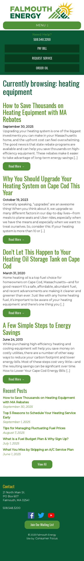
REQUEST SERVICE (42, 58)
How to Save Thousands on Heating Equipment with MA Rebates (35, 112)
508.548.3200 (42, 39)
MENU (42, 25)
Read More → (17, 166)
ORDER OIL (42, 68)
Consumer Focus (46, 538)
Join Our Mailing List (42, 524)
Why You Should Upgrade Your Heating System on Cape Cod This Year (41, 185)
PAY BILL (42, 48)
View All (42, 464)
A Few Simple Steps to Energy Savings (37, 328)
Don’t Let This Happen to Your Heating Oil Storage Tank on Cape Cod (41, 258)
